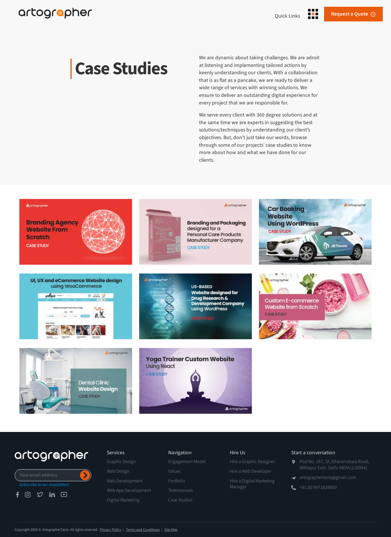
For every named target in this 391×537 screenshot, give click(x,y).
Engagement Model (187, 461)
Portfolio (176, 481)
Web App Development (129, 490)
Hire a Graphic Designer (252, 461)
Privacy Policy (110, 529)
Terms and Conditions (143, 529)
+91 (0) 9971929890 (318, 487)
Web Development (125, 481)
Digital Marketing (123, 500)
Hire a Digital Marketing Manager (252, 484)
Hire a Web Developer (250, 471)
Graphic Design (121, 461)
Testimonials (180, 490)
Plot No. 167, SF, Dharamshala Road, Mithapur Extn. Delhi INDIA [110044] (334, 465)
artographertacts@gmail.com (328, 477)
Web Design (118, 471)
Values (174, 471)
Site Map (171, 529)
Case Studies (180, 500)
